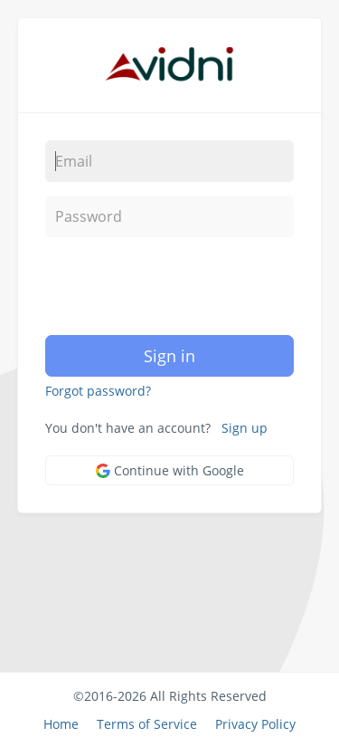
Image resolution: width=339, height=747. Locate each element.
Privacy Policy (255, 724)
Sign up (244, 427)
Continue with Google (170, 470)
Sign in (169, 356)
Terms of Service (147, 724)
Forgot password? (98, 390)
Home (61, 724)
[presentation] (159, 286)
